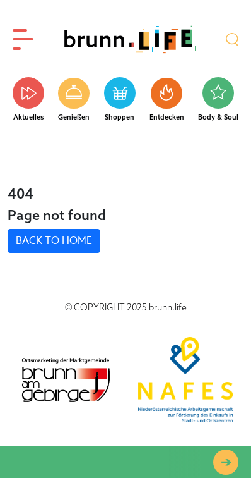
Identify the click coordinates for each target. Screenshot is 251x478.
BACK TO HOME (54, 240)
